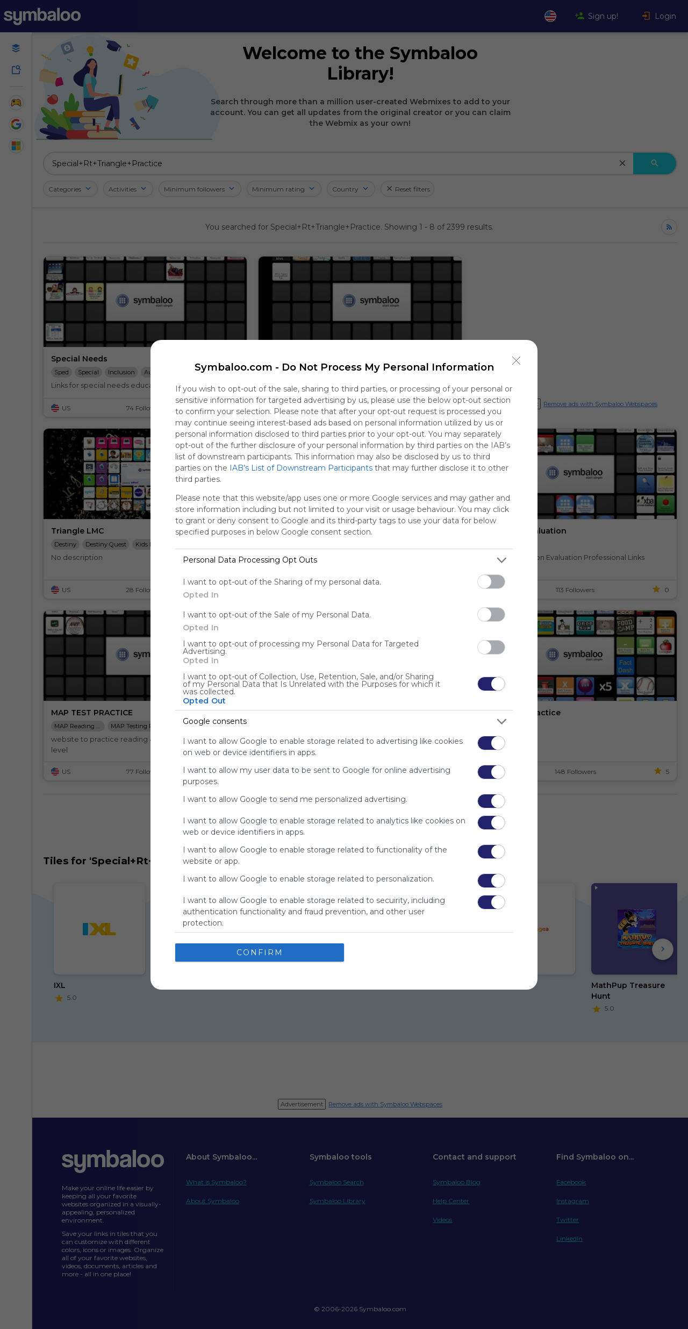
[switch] (491, 581)
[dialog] (344, 665)
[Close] (516, 361)
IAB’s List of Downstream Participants (301, 468)
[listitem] (344, 560)
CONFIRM (259, 952)
